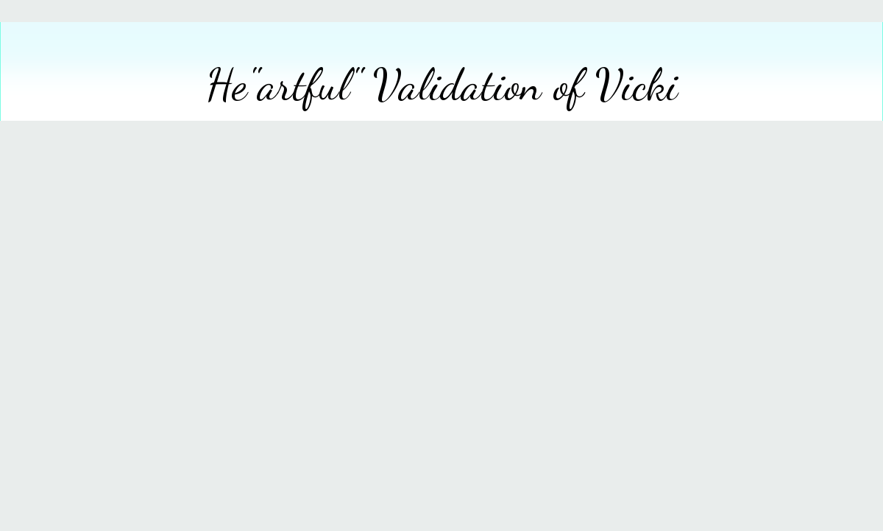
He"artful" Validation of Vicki (442, 84)
